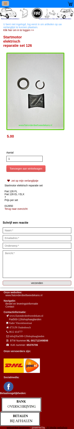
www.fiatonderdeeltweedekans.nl (23, 295)
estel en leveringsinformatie (22, 303)
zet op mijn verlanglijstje (22, 181)
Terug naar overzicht (16, 208)
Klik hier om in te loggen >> (18, 30)
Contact (9, 306)
